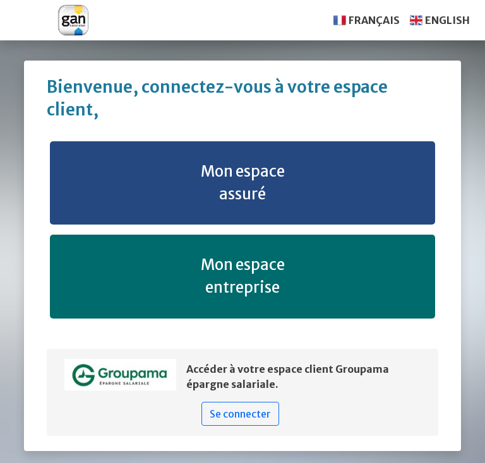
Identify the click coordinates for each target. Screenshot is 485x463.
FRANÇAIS (374, 20)
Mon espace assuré (243, 182)
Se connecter (240, 413)
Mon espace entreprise (243, 276)
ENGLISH (447, 20)
